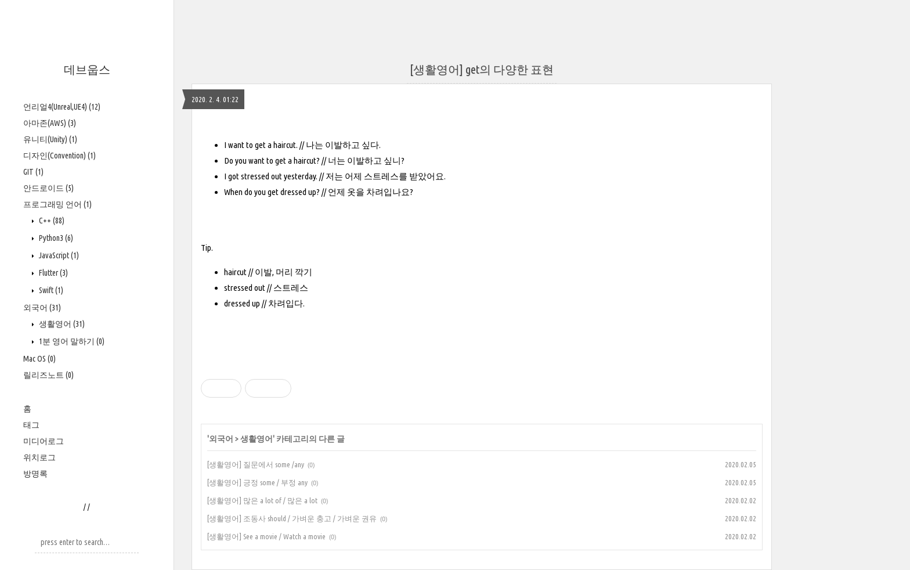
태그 (31, 425)
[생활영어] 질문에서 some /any (255, 464)
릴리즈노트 (48, 375)
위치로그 (39, 457)
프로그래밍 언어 (57, 204)
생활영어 (61, 324)
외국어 (42, 307)
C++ (50, 220)
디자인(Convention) (59, 155)
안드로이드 (48, 188)
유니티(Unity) (50, 139)
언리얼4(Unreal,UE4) (61, 106)
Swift (50, 290)
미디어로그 (43, 441)
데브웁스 (87, 69)
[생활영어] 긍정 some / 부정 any (257, 482)
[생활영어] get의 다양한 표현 (482, 69)
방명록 (35, 473)
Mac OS (39, 358)
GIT (33, 171)
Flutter (52, 272)
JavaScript (58, 255)
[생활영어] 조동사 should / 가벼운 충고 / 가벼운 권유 (292, 518)
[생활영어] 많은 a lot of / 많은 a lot (262, 500)
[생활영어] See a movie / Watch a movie (266, 536)
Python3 (55, 238)
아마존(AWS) (49, 123)
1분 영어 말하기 (70, 341)
